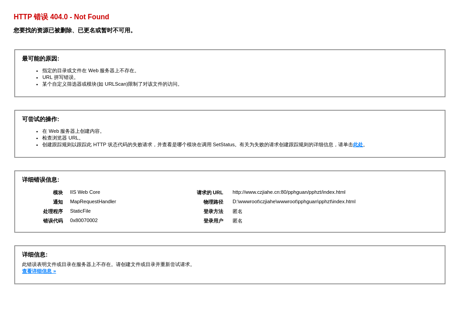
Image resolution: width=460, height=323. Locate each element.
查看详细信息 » (39, 271)
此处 (358, 144)
